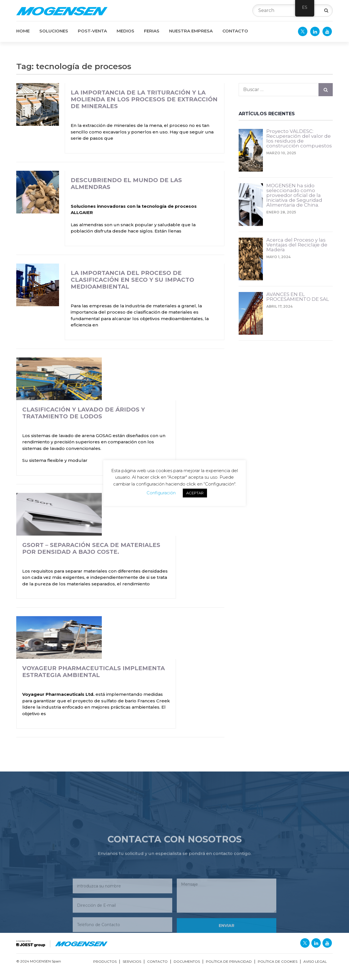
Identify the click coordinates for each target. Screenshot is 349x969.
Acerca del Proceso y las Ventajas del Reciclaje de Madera (296, 245)
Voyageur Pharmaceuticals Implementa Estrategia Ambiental (93, 671)
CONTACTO (235, 31)
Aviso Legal (315, 961)
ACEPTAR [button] (195, 493)
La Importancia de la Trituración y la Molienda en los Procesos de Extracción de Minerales (144, 99)
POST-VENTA (92, 31)
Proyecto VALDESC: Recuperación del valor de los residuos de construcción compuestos (299, 139)
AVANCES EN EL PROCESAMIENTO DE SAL (297, 297)
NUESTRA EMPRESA (191, 31)
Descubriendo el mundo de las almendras (126, 183)
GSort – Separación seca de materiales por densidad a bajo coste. (91, 548)
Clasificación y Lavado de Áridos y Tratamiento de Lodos (83, 413)
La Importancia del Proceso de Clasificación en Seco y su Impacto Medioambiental (132, 279)
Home (23, 31)
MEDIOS (125, 31)
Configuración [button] (161, 492)
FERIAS (151, 31)
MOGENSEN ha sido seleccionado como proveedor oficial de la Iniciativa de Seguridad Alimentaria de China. (294, 195)
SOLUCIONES (53, 31)
